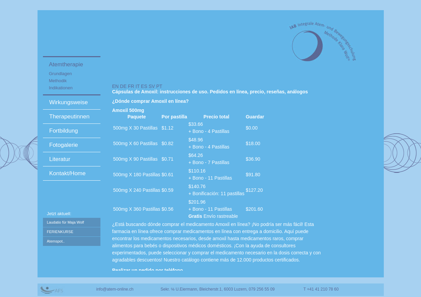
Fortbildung (63, 131)
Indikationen (61, 87)
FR (131, 86)
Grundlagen (60, 73)
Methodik (58, 80)
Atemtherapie (66, 64)
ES (144, 86)
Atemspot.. (56, 241)
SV (151, 86)
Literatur (59, 159)
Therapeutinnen (69, 116)
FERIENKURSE (60, 232)
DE (123, 86)
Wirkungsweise (68, 102)
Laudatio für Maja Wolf (65, 222)
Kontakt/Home (67, 173)
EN (115, 86)
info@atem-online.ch (115, 289)
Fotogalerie (63, 145)
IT (138, 86)
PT (159, 86)
